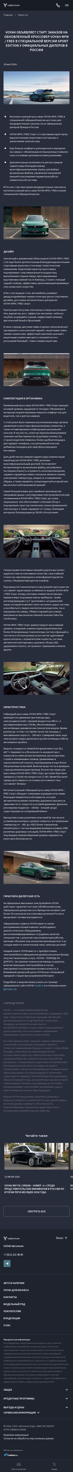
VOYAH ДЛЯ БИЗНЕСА (16, 1290)
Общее (8, 1389)
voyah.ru (39, 985)
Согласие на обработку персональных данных (29, 1438)
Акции (54, 1466)
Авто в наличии (14, 1283)
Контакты (10, 1297)
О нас (7, 1325)
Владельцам (12, 1318)
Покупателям (12, 1311)
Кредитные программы (19, 1398)
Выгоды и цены (14, 1407)
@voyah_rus (10, 989)
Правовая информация (16, 1434)
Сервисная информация (20, 1412)
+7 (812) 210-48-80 (13, 1254)
